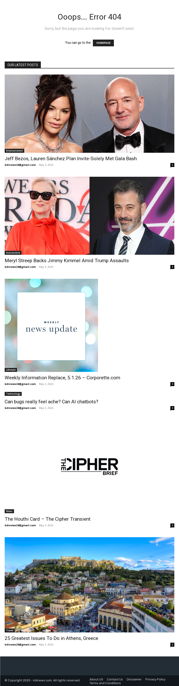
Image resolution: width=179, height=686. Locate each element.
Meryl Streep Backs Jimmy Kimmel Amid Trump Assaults (67, 260)
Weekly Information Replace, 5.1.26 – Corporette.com (62, 377)
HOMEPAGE (103, 42)
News (9, 511)
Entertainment (14, 150)
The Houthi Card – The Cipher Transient (48, 519)
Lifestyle (11, 369)
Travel (9, 630)
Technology (13, 393)
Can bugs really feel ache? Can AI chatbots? (51, 401)
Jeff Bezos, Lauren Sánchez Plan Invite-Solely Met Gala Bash (71, 158)
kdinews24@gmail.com (20, 164)
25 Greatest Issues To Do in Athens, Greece (51, 638)
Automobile (13, 252)
